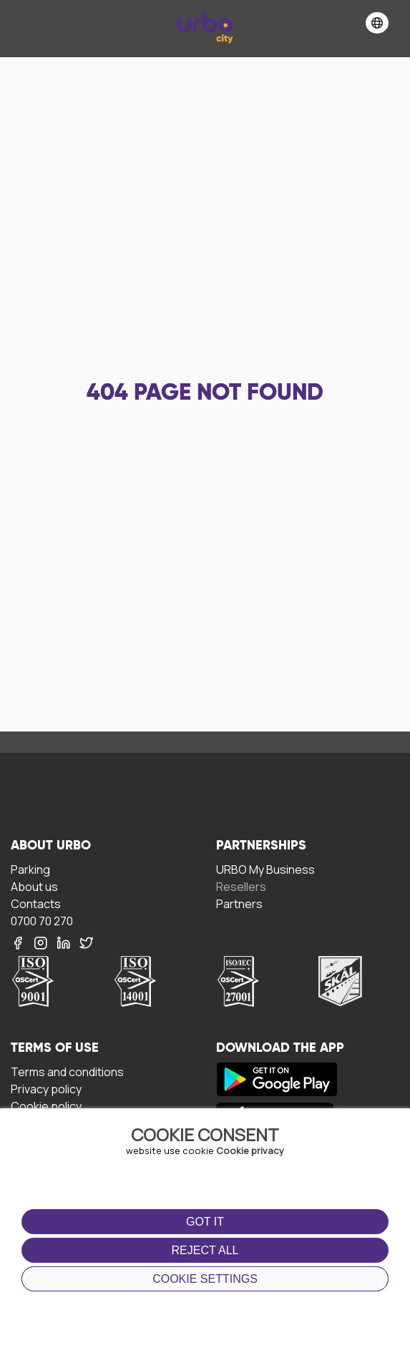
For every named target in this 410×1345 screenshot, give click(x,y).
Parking (30, 869)
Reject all (205, 1250)
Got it (205, 1222)
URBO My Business (265, 869)
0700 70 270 (42, 920)
